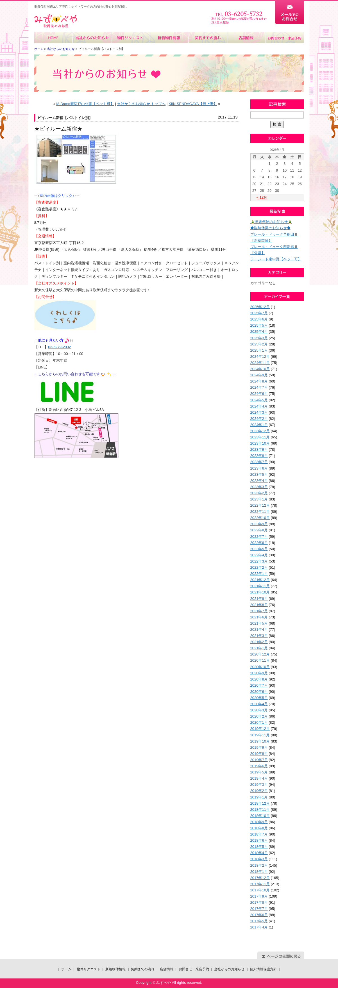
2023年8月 (259, 456)
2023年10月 (260, 443)
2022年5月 (259, 549)
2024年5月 (259, 400)
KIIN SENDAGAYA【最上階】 (193, 104)
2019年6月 (259, 766)
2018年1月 (259, 871)
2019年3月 (259, 784)
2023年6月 (259, 468)
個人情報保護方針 (263, 969)
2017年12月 (260, 878)
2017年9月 (259, 896)
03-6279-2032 (59, 347)
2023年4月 (259, 481)
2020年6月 (259, 691)
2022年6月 (259, 543)
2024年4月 (259, 406)
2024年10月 (260, 369)
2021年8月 (259, 605)
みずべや (55, 20)
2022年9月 (259, 524)
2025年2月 (259, 344)
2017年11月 (260, 884)
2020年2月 (259, 716)
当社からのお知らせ (92, 37)
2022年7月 (259, 536)
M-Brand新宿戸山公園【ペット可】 (85, 104)
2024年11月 (260, 363)
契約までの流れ (207, 37)
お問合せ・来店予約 (284, 37)
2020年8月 (259, 679)
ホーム (53, 37)
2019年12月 (260, 729)
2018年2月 (259, 865)
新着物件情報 (169, 37)
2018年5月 (259, 846)
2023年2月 (259, 493)
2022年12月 (260, 505)
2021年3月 (259, 636)
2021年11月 (260, 586)
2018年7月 (259, 834)
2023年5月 (259, 474)
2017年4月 (259, 927)
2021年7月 (259, 611)
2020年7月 (259, 685)
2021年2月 (259, 642)
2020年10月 (260, 667)
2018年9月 (259, 822)
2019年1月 (259, 797)
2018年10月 (260, 816)
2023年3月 (259, 487)
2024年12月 (260, 356)
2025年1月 (259, 350)
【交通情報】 (45, 236)
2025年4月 (259, 331)
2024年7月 (259, 387)
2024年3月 (259, 412)
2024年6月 (259, 393)
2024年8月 (259, 381)
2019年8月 (259, 754)
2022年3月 (259, 561)
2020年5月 (259, 698)
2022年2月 (259, 567)
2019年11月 (260, 735)
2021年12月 (260, 580)
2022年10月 (260, 518)
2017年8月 (259, 902)
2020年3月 (259, 710)
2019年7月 (259, 760)
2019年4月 (259, 778)
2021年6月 (259, 617)
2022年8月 (259, 530)
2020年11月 (260, 660)
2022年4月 (259, 555)
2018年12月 (260, 803)
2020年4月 (259, 704)
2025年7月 (259, 313)
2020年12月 (260, 654)
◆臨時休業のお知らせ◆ (270, 228)
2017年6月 (259, 915)
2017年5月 (259, 921)
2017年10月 (260, 890)
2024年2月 (259, 418)
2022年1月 (259, 574)
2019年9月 (259, 747)
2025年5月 (259, 325)
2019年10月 (260, 741)
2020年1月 (259, 722)
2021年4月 (259, 629)
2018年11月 (260, 809)
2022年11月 (260, 511)
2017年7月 (259, 909)
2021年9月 (259, 599)
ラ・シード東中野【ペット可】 (275, 259)
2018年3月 (259, 859)
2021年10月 (260, 592)
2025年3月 (259, 338)
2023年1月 (259, 499)
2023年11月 (260, 437)
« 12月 (262, 197)
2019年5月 (259, 772)
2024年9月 (259, 375)
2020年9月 (259, 673)
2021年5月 (259, 623)
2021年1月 (259, 648)
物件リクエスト (130, 37)
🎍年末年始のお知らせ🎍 (271, 222)
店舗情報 (246, 37)
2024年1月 (259, 425)
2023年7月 (259, 462)
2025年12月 (260, 307)
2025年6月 (259, 319)
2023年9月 (259, 449)
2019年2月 (259, 791)
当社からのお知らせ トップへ (141, 104)
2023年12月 (260, 431)
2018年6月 (259, 840)
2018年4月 (259, 853)
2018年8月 (259, 828)
